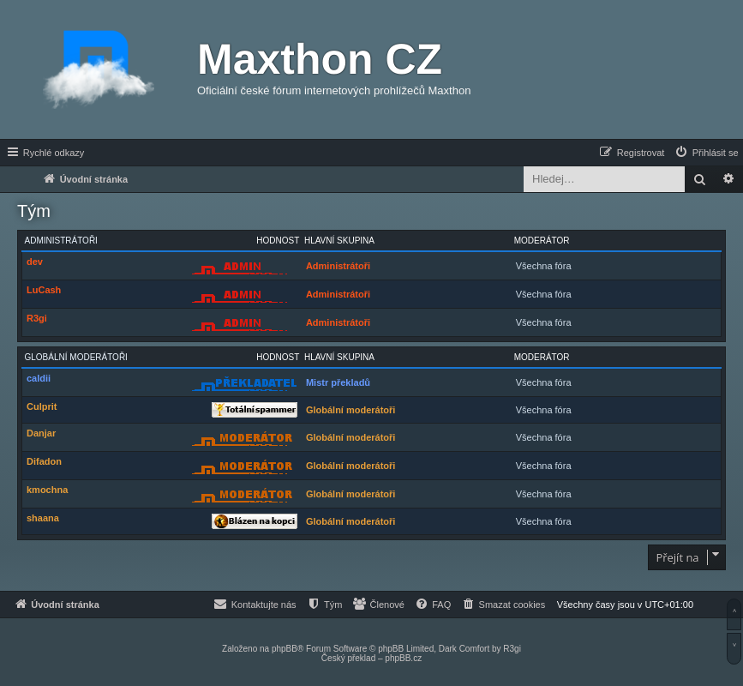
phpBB (284, 648)
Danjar (41, 433)
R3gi (37, 318)
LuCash (44, 290)
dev (35, 261)
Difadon (44, 461)
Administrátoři (61, 240)
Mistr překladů (338, 382)
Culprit (42, 406)
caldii (39, 378)
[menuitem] (706, 152)
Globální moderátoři (76, 357)
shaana (43, 518)
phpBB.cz (403, 658)
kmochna (47, 489)
